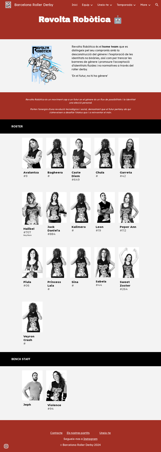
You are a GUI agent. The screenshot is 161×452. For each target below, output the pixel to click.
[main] (80, 20)
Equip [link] (85, 4)
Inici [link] (74, 4)
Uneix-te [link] (103, 4)
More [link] (143, 4)
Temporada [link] (124, 4)
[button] (157, 5)
